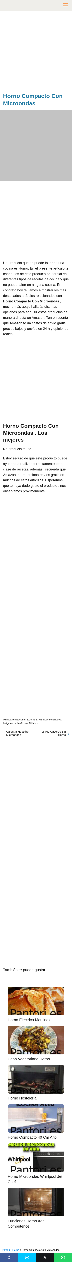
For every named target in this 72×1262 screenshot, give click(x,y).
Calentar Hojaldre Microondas (17, 733)
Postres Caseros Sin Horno (53, 733)
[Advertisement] (36, 52)
